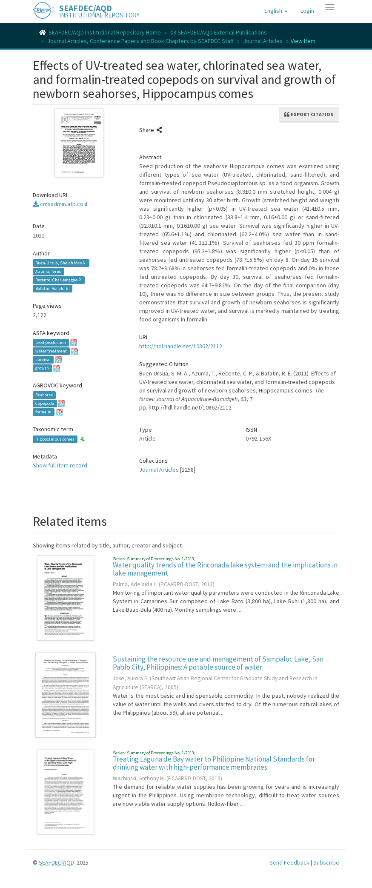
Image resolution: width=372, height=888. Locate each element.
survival (43, 359)
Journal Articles (263, 41)
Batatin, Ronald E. (52, 288)
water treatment (51, 351)
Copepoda (44, 403)
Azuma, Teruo (48, 271)
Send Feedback (289, 862)
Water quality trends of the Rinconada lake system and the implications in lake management (225, 569)
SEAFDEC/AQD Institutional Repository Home (105, 32)
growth (42, 368)
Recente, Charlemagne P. (58, 280)
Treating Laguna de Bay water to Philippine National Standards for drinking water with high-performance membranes (214, 763)
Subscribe (326, 862)
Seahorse (44, 395)
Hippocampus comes (54, 439)
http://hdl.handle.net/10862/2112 (180, 346)
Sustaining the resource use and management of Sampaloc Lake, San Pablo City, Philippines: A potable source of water (218, 663)
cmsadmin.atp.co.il (60, 204)
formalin (43, 412)
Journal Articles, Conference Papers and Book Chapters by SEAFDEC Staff (140, 41)
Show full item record (60, 465)
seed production (50, 342)
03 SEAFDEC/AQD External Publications (218, 32)
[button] (276, 10)
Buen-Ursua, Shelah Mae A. (60, 263)
